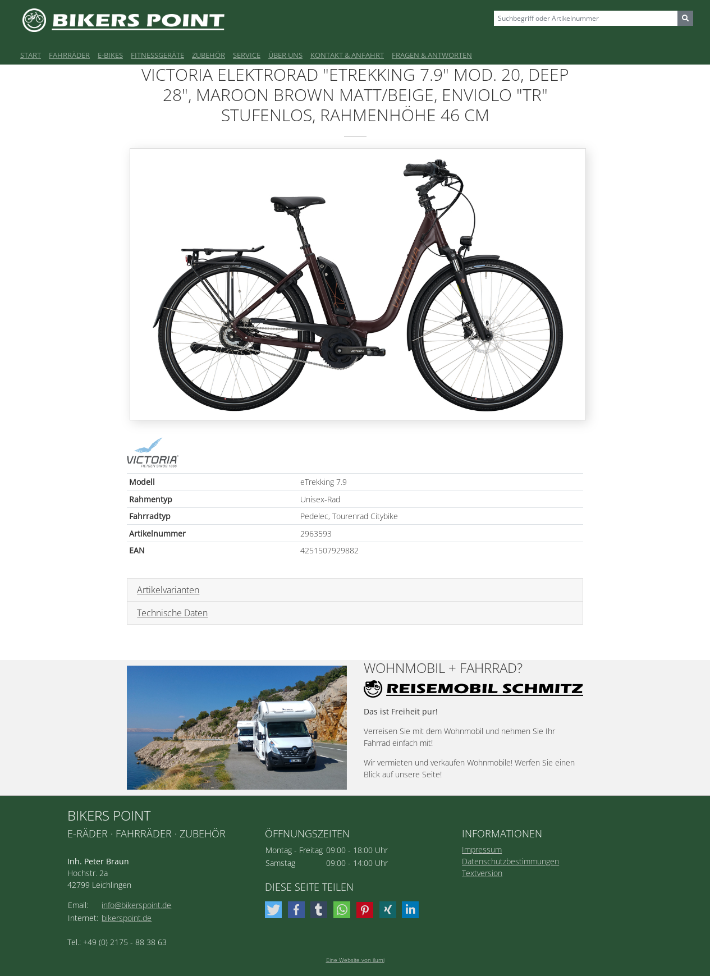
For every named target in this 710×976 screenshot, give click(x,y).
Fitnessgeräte (157, 55)
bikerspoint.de (127, 918)
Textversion (482, 873)
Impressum (482, 849)
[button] (275, 909)
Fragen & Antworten (432, 55)
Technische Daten (172, 613)
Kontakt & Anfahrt (347, 55)
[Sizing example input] (586, 18)
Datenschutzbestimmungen (510, 861)
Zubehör (208, 55)
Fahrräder (69, 55)
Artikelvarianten (168, 590)
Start (30, 55)
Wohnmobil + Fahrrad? (443, 668)
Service (246, 55)
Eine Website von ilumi (355, 960)
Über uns (285, 55)
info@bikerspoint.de (136, 905)
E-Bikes (110, 55)
